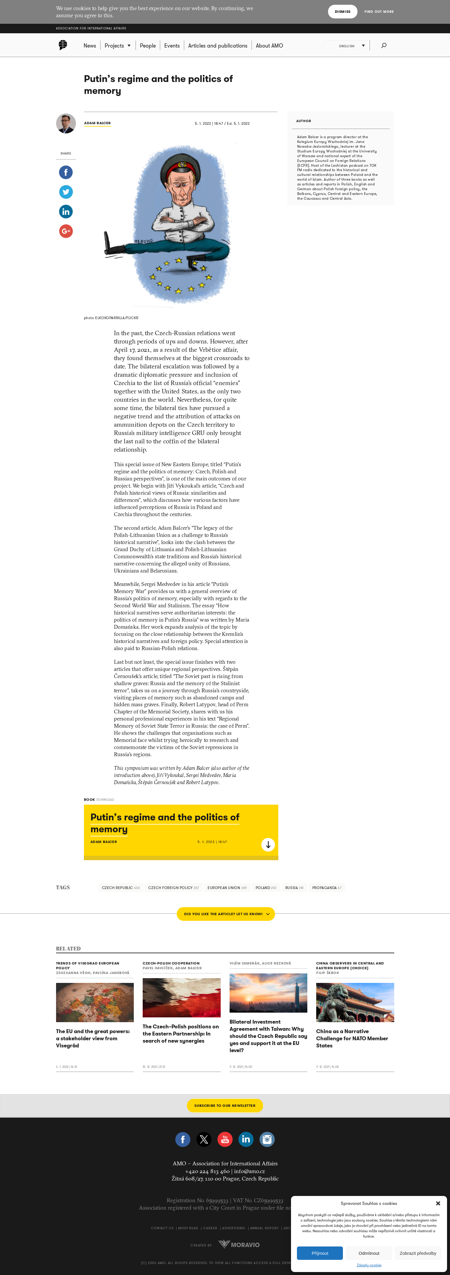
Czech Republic (121, 887)
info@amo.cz (249, 1171)
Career (210, 1228)
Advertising (233, 1228)
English (347, 46)
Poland (266, 887)
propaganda (327, 887)
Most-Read (188, 1228)
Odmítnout (369, 1253)
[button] (438, 1203)
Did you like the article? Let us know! (223, 913)
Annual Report (264, 1228)
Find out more (379, 11)
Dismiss (343, 11)
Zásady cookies (369, 1265)
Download (268, 845)
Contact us (162, 1228)
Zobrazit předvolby (418, 1253)
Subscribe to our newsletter (224, 1105)
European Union (227, 887)
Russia (294, 887)
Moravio (239, 1244)
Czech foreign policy (173, 887)
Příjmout (320, 1253)
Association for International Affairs (91, 28)
